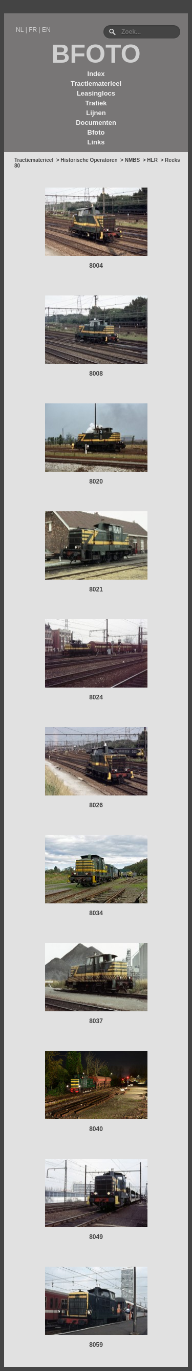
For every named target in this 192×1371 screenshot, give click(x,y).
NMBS (132, 160)
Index (96, 74)
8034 (96, 913)
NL (20, 29)
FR (33, 29)
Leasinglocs (96, 93)
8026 (96, 805)
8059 (96, 1344)
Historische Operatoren (88, 160)
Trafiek (96, 103)
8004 (96, 265)
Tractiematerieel (96, 83)
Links (96, 142)
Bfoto (96, 132)
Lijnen (95, 113)
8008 (96, 373)
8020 (96, 481)
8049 (96, 1236)
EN (46, 29)
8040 (96, 1129)
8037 (96, 1021)
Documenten (96, 122)
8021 (96, 589)
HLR (152, 160)
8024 (96, 697)
